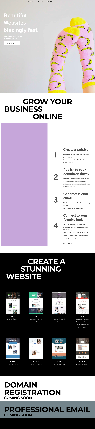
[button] (40, 65)
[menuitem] (30, 2)
